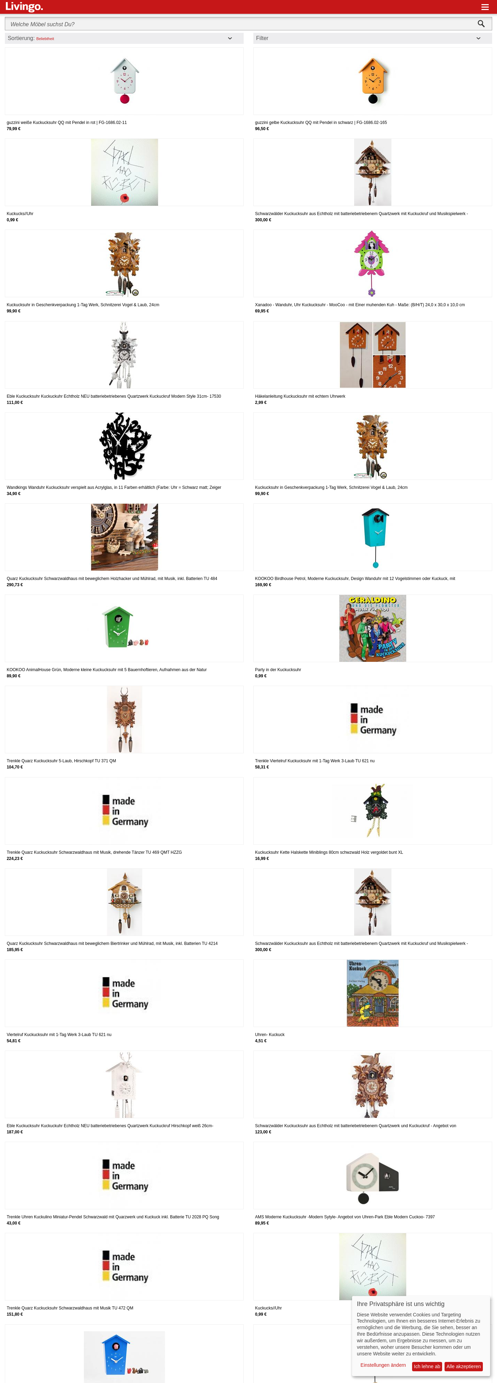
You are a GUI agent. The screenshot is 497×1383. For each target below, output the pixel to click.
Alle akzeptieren (464, 1366)
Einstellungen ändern (383, 1365)
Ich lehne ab (427, 1366)
